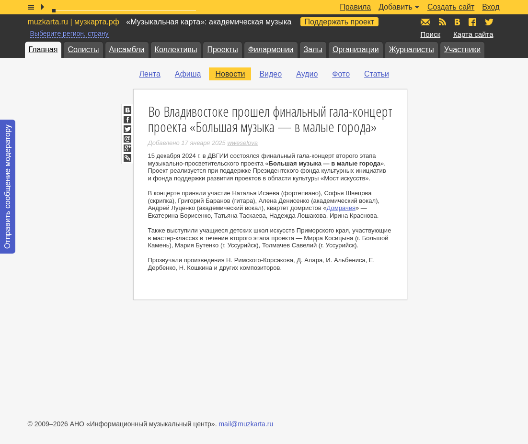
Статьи (376, 74)
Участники (462, 49)
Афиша (188, 74)
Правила (355, 7)
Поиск (431, 34)
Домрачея (341, 207)
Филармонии (271, 49)
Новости (230, 74)
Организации (356, 49)
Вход (490, 7)
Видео (270, 74)
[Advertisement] (471, 211)
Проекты (222, 49)
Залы (313, 49)
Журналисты (411, 49)
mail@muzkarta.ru (245, 424)
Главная (43, 49)
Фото (341, 74)
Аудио (307, 74)
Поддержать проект (340, 22)
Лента (150, 74)
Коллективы (176, 49)
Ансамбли (127, 49)
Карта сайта (473, 34)
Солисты (83, 49)
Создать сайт (450, 7)
